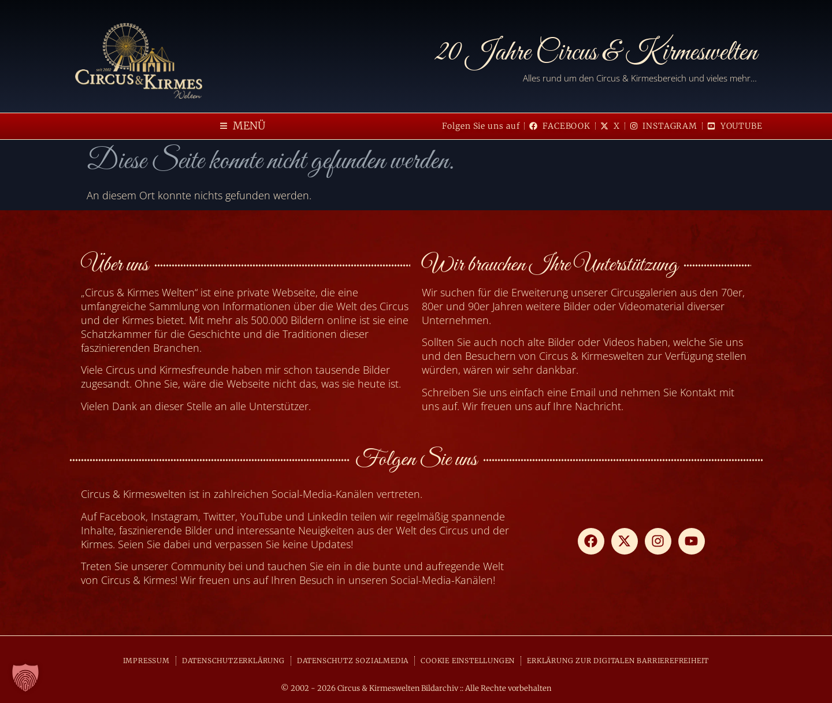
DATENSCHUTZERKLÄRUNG (233, 660)
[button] (242, 126)
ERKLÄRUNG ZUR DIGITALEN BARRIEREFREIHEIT (618, 660)
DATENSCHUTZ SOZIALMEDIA (352, 660)
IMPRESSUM (146, 660)
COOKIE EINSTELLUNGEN (468, 660)
